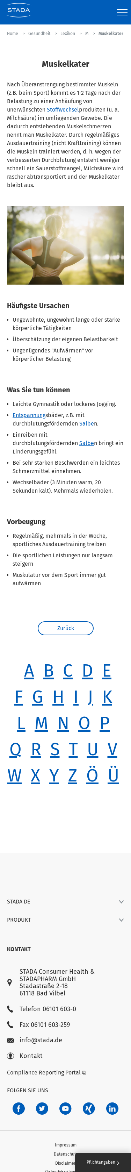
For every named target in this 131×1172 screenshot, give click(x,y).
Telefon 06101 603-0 (41, 1009)
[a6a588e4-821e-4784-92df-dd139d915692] (42, 1108)
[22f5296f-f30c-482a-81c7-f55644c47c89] (89, 1108)
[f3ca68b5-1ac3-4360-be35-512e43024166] (65, 1108)
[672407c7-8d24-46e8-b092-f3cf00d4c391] (19, 1108)
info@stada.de (34, 1040)
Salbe (86, 423)
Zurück (65, 628)
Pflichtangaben (103, 1162)
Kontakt (25, 1056)
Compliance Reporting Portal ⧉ (46, 1072)
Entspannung (29, 415)
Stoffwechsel (63, 109)
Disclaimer (65, 1163)
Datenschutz (66, 1154)
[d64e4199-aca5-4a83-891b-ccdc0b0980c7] (112, 1108)
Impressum (66, 1145)
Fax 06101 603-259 (38, 1025)
